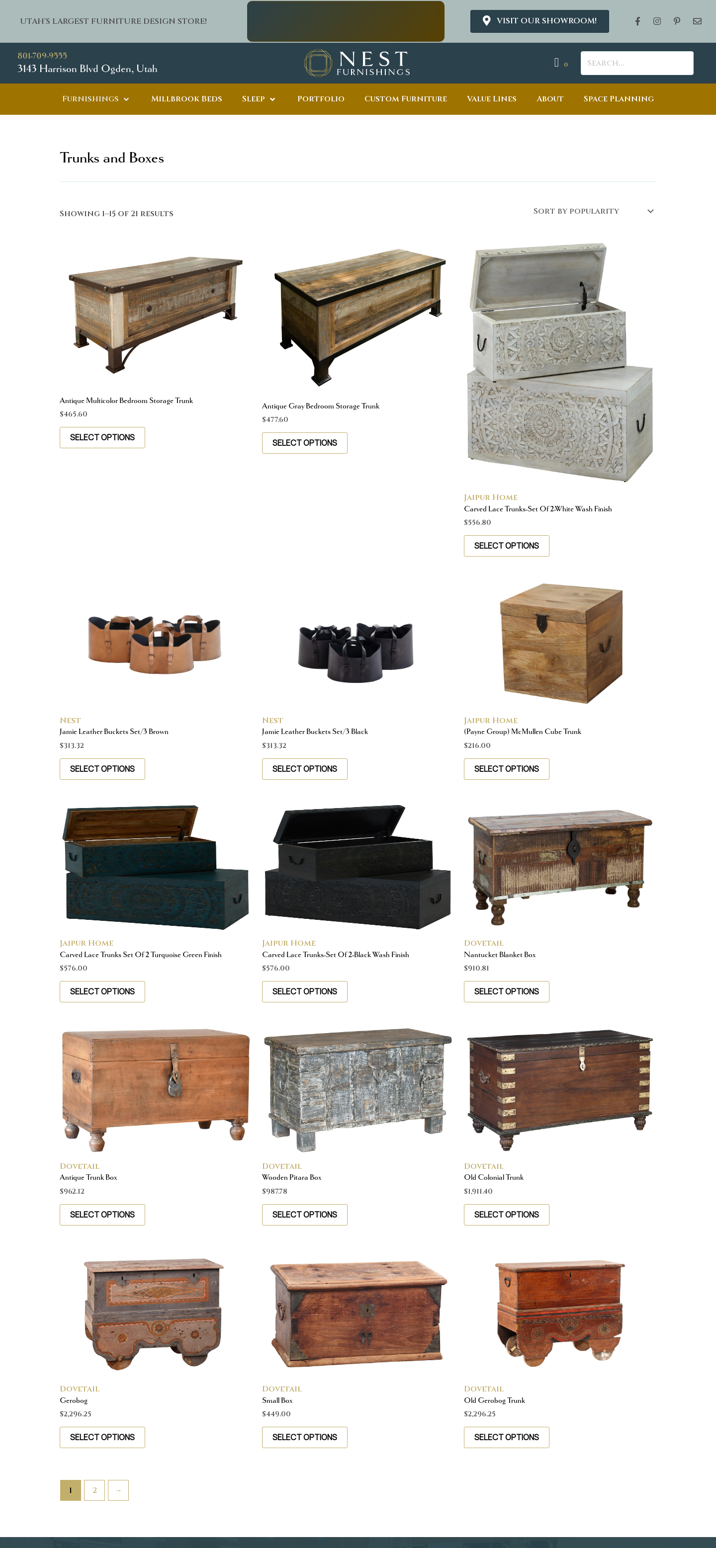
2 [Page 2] (94, 1490)
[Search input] (637, 63)
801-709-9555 (42, 56)
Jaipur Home (491, 497)
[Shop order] (593, 211)
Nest (70, 720)
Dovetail (484, 943)
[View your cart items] (562, 63)
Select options (102, 437)
